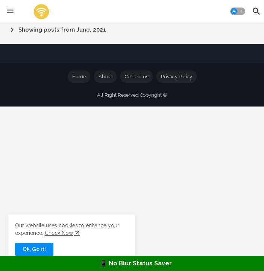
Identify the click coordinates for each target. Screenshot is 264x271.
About (105, 76)
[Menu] (10, 11)
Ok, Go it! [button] (34, 249)
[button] (237, 11)
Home (79, 76)
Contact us (136, 76)
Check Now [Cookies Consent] (59, 233)
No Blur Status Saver (140, 263)
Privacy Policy (176, 76)
